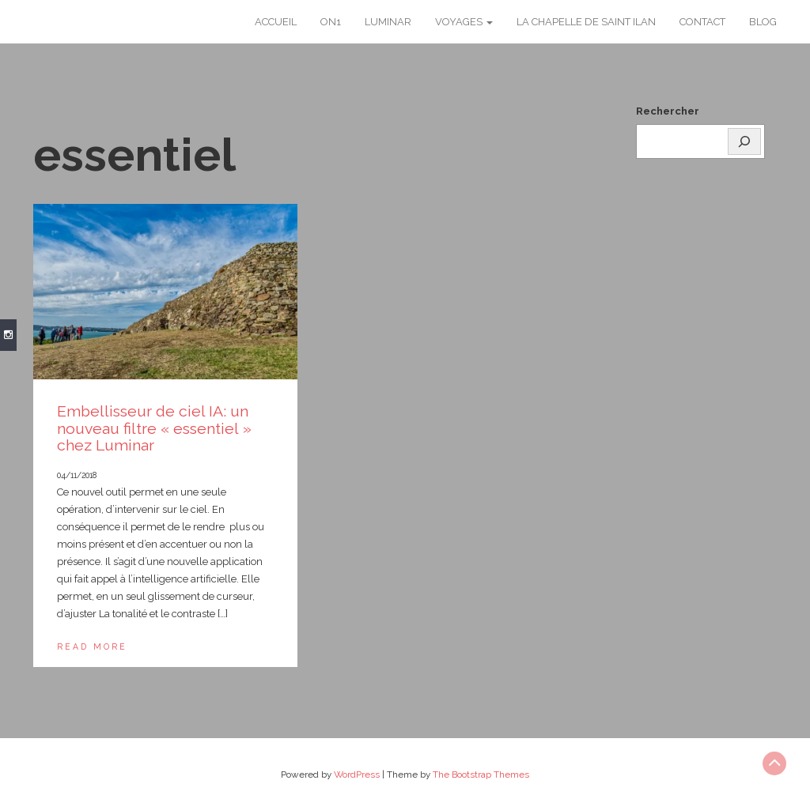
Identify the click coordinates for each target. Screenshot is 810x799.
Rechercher (667, 111)
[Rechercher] (744, 141)
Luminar (388, 22)
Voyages (464, 22)
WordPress (357, 774)
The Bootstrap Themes (481, 774)
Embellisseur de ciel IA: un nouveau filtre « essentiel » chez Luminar (154, 428)
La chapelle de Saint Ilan (586, 22)
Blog (763, 22)
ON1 (330, 22)
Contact (702, 22)
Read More (92, 646)
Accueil (276, 22)
